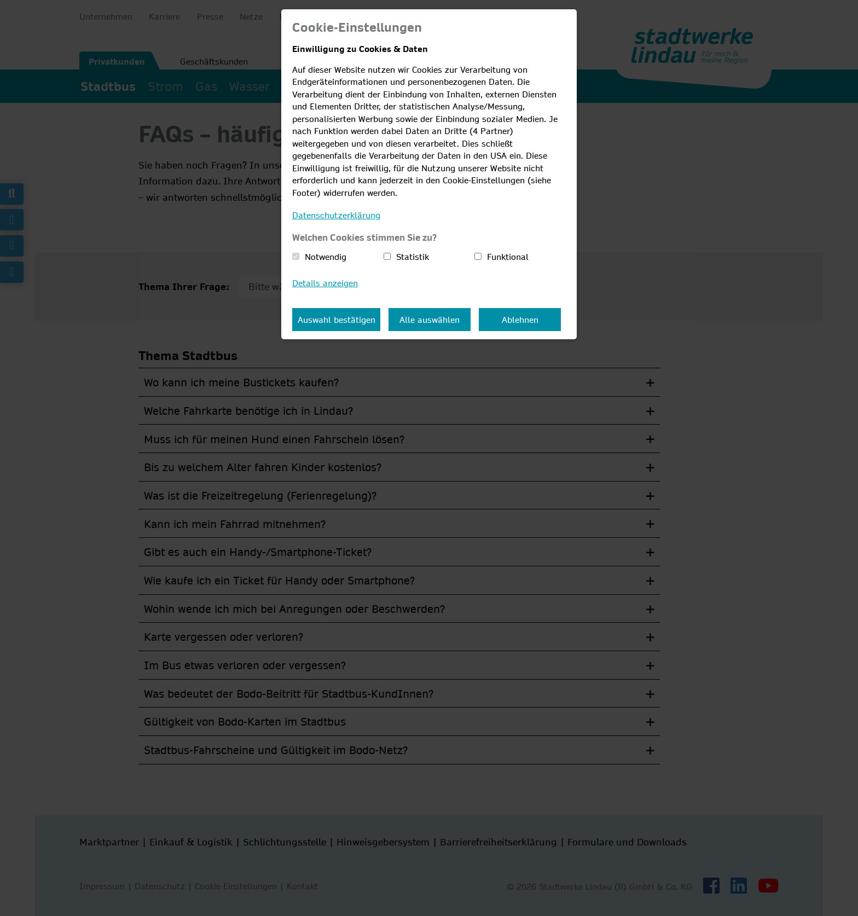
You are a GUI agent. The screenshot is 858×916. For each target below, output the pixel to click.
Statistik (412, 256)
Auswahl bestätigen (336, 319)
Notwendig (325, 256)
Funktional (508, 256)
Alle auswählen (429, 319)
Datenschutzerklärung (336, 215)
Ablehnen (520, 319)
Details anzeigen (325, 282)
